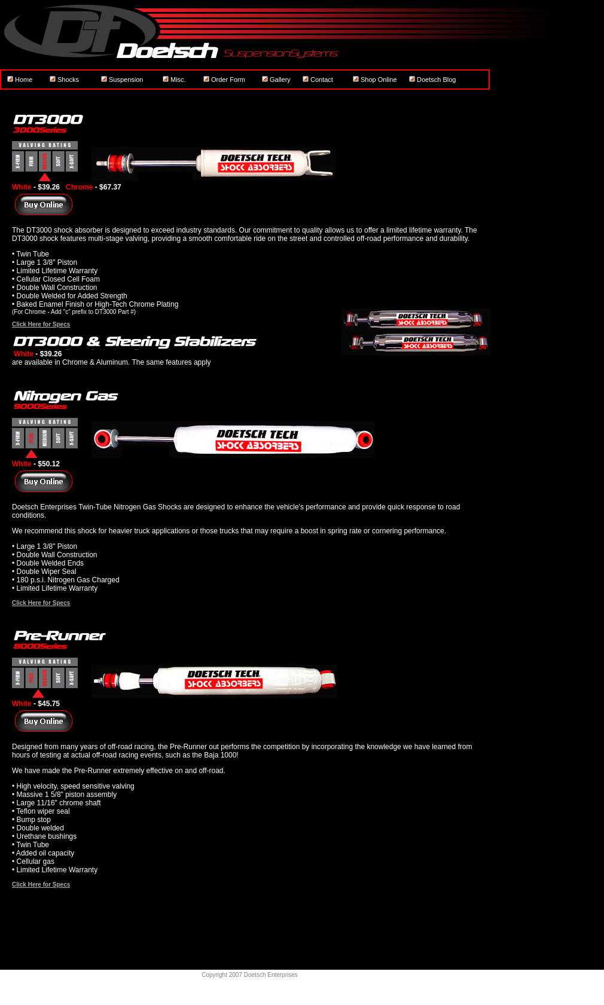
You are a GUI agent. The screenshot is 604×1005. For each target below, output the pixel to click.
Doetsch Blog (432, 79)
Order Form (224, 79)
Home (19, 79)
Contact (318, 79)
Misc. (174, 79)
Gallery (276, 79)
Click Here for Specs (41, 324)
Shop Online (375, 79)
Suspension (122, 79)
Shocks (64, 79)
